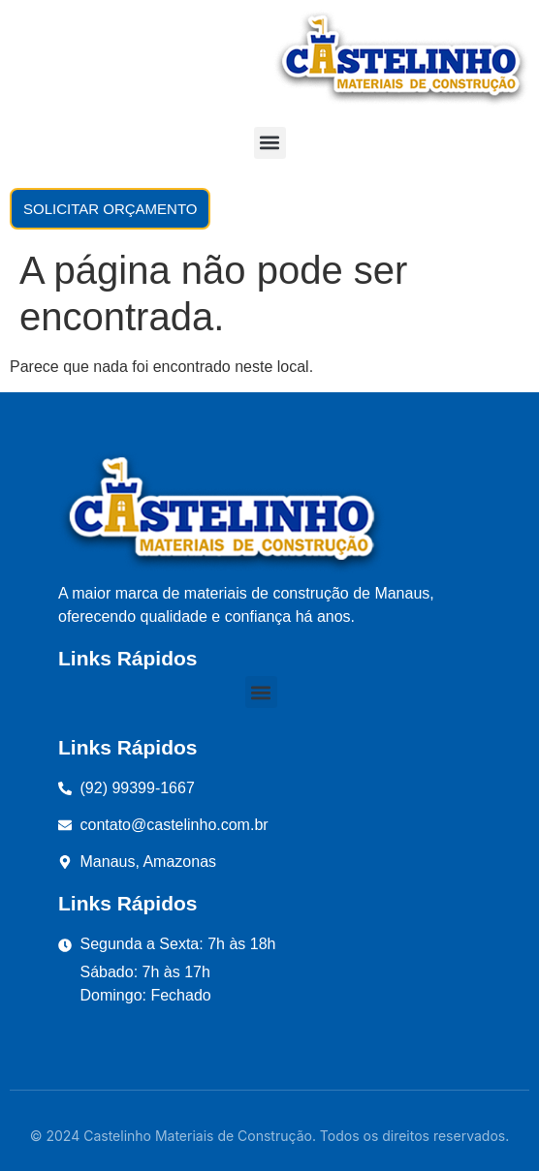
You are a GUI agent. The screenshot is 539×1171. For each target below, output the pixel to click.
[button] (270, 143)
